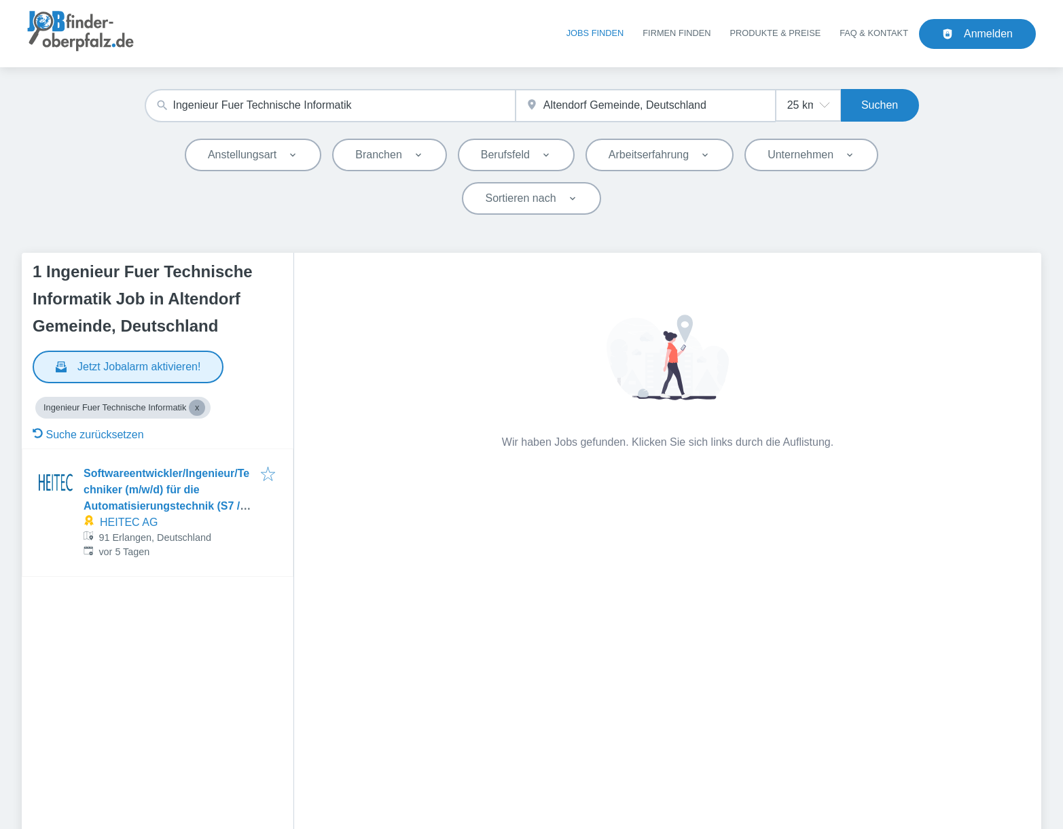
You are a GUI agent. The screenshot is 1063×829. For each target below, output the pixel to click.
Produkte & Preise (775, 33)
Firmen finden (676, 33)
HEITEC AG (129, 522)
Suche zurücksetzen (88, 434)
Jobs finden (595, 33)
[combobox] (330, 105)
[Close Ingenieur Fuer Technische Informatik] (197, 408)
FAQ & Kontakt (874, 33)
